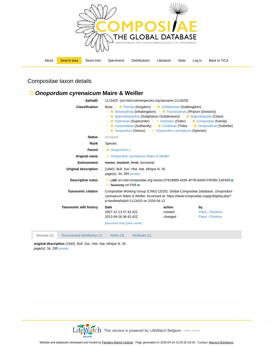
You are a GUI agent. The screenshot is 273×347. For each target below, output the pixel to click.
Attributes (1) (141, 235)
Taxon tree (93, 60)
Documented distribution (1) (81, 235)
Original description (82, 169)
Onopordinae (205, 126)
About (49, 60)
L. (118, 150)
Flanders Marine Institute (117, 342)
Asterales (164, 121)
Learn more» (192, 330)
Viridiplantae (168, 107)
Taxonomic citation (83, 191)
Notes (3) (117, 235)
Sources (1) (44, 235)
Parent (92, 150)
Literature (164, 60)
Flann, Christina (210, 212)
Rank (94, 143)
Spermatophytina (124, 116)
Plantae (126, 107)
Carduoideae (121, 126)
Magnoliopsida (198, 116)
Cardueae (167, 126)
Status (93, 137)
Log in (197, 60)
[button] (31, 93)
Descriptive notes (84, 180)
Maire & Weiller (137, 156)
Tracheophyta (174, 112)
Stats (182, 60)
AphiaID (91, 100)
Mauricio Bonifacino (221, 342)
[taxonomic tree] (115, 223)
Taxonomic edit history (80, 207)
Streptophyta (121, 112)
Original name (87, 156)
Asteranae (119, 121)
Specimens (116, 60)
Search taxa (69, 60)
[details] (135, 174)
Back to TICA (218, 60)
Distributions (141, 60)
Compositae (202, 121)
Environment (87, 162)
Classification (87, 107)
